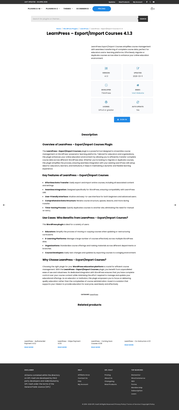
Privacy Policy (119, 404)
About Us (108, 377)
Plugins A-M (34, 8)
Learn (133, 393)
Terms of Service (133, 404)
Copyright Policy (148, 404)
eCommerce (82, 8)
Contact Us (83, 377)
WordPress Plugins (70, 29)
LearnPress (84, 29)
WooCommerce (138, 377)
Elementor (136, 374)
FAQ (79, 381)
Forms (134, 384)
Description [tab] (89, 134)
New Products (124, 2)
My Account (137, 2)
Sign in (122, 119)
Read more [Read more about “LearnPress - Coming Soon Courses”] (95, 346)
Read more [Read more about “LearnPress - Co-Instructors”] (129, 344)
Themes (67, 8)
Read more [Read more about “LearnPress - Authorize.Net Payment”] (28, 346)
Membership (136, 387)
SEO (133, 381)
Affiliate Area (84, 374)
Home (58, 29)
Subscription (136, 390)
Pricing (101, 8)
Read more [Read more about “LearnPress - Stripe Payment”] (62, 346)
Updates (112, 2)
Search (143, 19)
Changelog (109, 381)
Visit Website (138, 93)
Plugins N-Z (52, 8)
